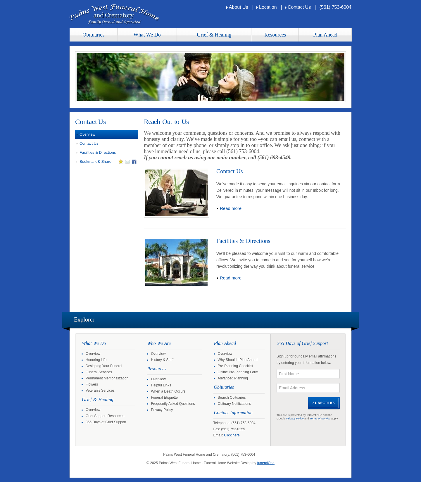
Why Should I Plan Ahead (238, 360)
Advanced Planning (233, 378)
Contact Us (299, 7)
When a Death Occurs (168, 391)
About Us (238, 7)
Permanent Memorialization (107, 378)
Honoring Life (96, 360)
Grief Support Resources (105, 416)
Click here (231, 435)
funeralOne (266, 463)
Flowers (92, 384)
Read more (230, 208)
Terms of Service (320, 418)
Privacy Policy (162, 410)
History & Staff (162, 360)
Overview (87, 134)
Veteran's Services (100, 390)
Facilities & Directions (98, 152)
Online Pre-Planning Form (238, 372)
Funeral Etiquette (164, 397)
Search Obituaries (232, 397)
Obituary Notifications (234, 404)
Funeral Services (99, 372)
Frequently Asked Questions (173, 404)
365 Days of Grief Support (106, 422)
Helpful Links (161, 385)
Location (268, 7)
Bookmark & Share (106, 162)
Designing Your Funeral (104, 366)
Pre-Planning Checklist (235, 366)
